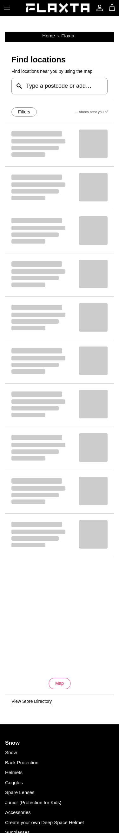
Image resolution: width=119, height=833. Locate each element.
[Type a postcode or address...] (59, 86)
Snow (11, 752)
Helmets (14, 772)
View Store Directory (31, 701)
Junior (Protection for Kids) (33, 802)
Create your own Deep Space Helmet (44, 822)
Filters (24, 111)
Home (48, 35)
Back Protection (21, 762)
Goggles (14, 782)
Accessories (18, 812)
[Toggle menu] (7, 8)
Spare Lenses (20, 792)
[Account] (98, 8)
